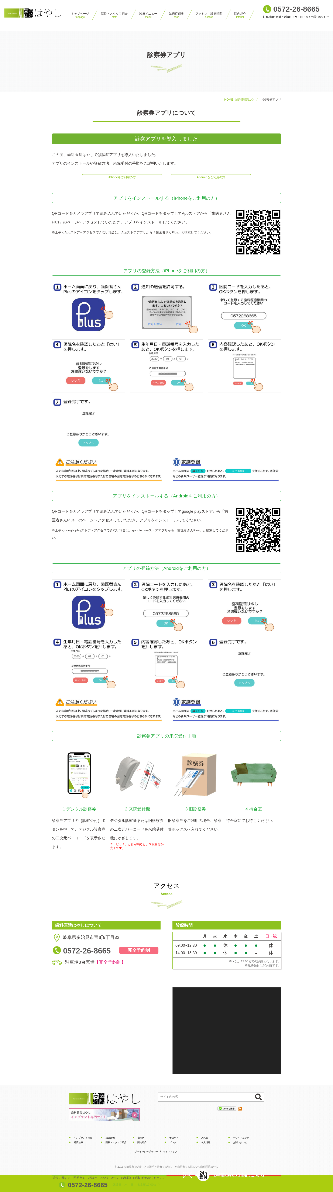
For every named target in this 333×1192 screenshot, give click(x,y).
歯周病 (141, 1139)
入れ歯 (205, 1139)
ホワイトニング (242, 1139)
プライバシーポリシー (147, 1153)
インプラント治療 (84, 1139)
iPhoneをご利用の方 (122, 178)
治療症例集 (176, 15)
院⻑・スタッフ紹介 (114, 15)
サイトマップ (173, 1153)
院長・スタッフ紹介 (117, 1144)
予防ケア (174, 1139)
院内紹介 (240, 15)
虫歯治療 (111, 1139)
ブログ (173, 1144)
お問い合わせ (240, 1144)
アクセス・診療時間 (209, 15)
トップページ (80, 15)
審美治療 (79, 1144)
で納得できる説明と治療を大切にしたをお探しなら (171, 1168)
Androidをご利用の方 (211, 178)
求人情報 (206, 1144)
